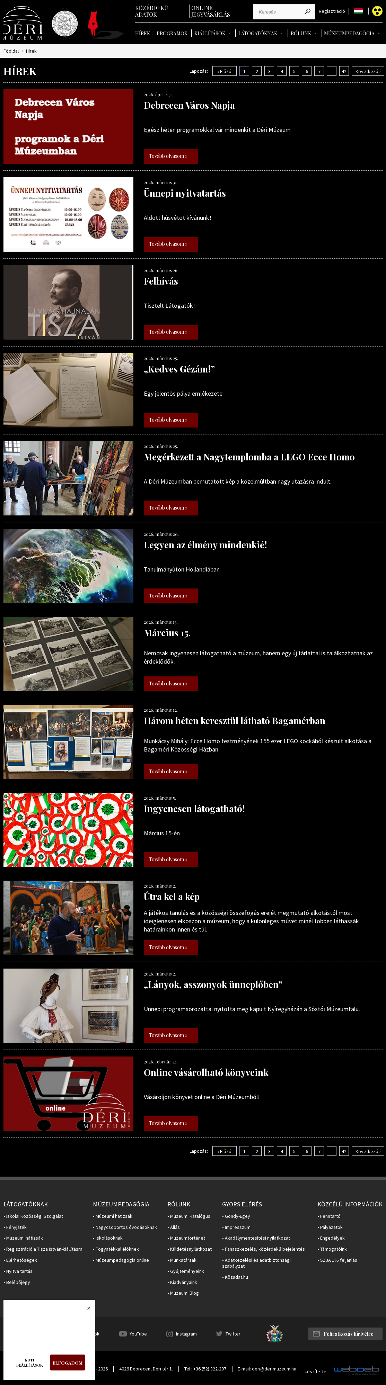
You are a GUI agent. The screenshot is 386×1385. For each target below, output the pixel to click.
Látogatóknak (257, 33)
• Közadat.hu (235, 1277)
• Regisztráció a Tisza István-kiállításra (42, 1249)
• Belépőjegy (16, 1282)
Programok (172, 33)
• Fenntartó (329, 1216)
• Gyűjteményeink (185, 1271)
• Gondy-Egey (236, 1216)
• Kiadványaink (182, 1282)
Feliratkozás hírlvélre (349, 1334)
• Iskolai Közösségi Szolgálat (33, 1216)
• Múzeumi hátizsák (23, 1238)
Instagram (186, 1334)
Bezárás (85, 1310)
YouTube (138, 1334)
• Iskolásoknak (108, 1238)
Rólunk (301, 33)
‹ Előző (224, 71)
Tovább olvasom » (168, 156)
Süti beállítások (29, 1362)
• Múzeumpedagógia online (121, 1260)
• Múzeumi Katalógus (188, 1216)
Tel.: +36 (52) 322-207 (205, 1369)
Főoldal (11, 51)
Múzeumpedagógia (349, 33)
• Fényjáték (15, 1227)
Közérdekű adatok (151, 11)
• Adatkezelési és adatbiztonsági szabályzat (256, 1263)
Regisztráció (332, 11)
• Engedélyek (331, 1238)
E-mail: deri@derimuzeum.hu (267, 1369)
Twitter (233, 1334)
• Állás (173, 1227)
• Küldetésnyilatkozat (189, 1249)
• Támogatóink (332, 1249)
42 (344, 71)
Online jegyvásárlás (210, 11)
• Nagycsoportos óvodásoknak (125, 1227)
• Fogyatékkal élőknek (116, 1249)
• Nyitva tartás (18, 1271)
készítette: (316, 1372)
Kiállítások (209, 33)
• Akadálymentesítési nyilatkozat (256, 1238)
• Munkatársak (181, 1260)
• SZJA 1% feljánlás (337, 1260)
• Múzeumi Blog (183, 1293)
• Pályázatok (330, 1227)
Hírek (142, 33)
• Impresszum (236, 1227)
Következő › (368, 71)
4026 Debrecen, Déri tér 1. (146, 1369)
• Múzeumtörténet (186, 1238)
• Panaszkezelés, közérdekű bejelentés (263, 1249)
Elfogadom (67, 1363)
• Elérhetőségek (20, 1260)
